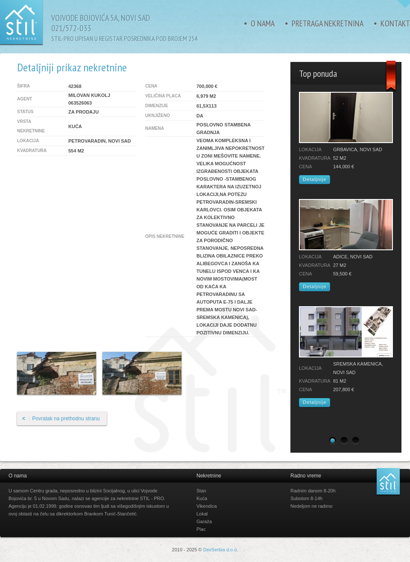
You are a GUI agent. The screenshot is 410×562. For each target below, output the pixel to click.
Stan (201, 490)
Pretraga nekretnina (327, 23)
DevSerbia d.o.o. (220, 549)
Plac (200, 529)
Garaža (204, 521)
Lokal (202, 513)
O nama (263, 23)
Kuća (201, 498)
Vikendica (206, 506)
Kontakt (395, 23)
